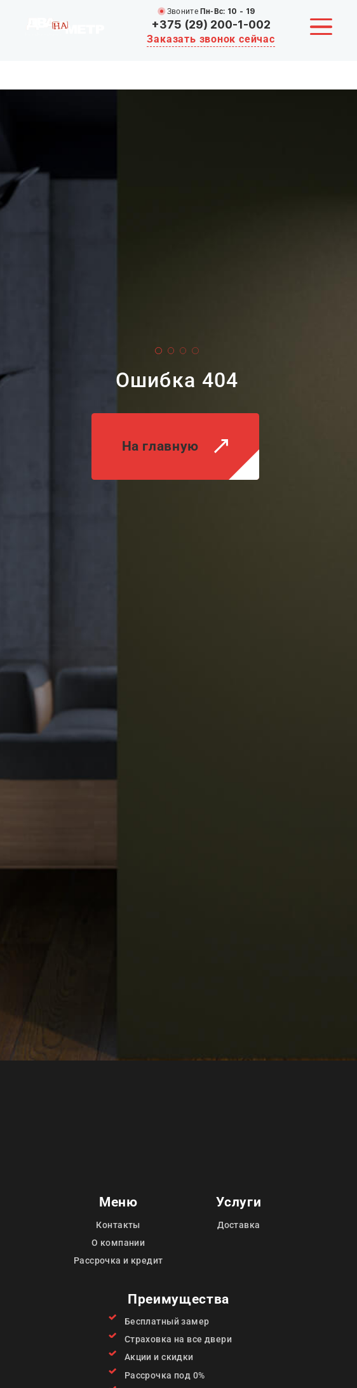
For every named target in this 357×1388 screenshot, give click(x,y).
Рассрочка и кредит (118, 1260)
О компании (118, 1243)
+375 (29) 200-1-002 (211, 24)
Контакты (118, 1225)
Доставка (238, 1225)
